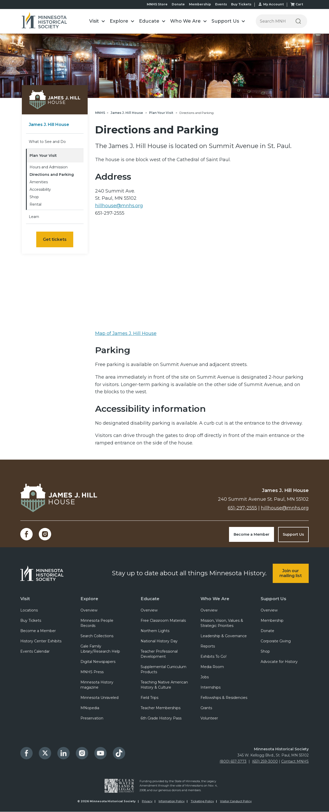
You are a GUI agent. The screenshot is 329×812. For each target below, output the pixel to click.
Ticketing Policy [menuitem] (202, 801)
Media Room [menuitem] (212, 667)
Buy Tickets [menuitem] (30, 620)
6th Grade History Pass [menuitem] (161, 718)
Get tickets (55, 239)
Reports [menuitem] (207, 646)
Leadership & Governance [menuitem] (223, 636)
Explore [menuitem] (89, 598)
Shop (34, 197)
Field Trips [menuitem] (149, 698)
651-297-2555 (242, 508)
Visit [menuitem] (25, 598)
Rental (35, 204)
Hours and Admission (49, 167)
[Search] (298, 21)
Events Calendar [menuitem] (35, 651)
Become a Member (251, 534)
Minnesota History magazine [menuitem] (96, 685)
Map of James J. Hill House (126, 333)
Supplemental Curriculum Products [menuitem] (163, 669)
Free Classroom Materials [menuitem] (163, 620)
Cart (299, 4)
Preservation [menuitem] (91, 718)
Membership (200, 4)
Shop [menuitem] (265, 651)
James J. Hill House (49, 124)
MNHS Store (157, 4)
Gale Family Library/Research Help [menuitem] (100, 649)
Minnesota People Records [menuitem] (96, 623)
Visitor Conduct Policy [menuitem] (236, 801)
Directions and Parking (52, 174)
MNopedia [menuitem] (89, 708)
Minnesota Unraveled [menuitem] (99, 698)
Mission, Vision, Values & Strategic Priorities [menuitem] (221, 623)
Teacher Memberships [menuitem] (160, 708)
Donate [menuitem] (267, 631)
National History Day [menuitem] (159, 641)
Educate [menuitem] (150, 598)
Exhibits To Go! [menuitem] (213, 656)
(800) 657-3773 (233, 761)
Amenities (39, 182)
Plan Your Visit (43, 155)
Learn (34, 216)
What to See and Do (47, 141)
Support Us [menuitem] (273, 598)
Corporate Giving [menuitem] (276, 641)
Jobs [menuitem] (204, 677)
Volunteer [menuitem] (209, 718)
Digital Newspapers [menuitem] (97, 662)
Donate (178, 4)
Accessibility (40, 189)
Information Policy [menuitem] (172, 801)
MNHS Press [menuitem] (92, 672)
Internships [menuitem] (210, 687)
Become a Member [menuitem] (38, 631)
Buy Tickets (241, 4)
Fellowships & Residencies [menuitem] (223, 698)
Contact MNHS (295, 761)
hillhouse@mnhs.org (119, 205)
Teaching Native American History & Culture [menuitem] (164, 685)
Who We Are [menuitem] (214, 598)
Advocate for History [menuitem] (279, 662)
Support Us (293, 534)
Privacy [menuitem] (147, 801)
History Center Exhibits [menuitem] (40, 641)
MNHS (100, 113)
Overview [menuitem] (88, 610)
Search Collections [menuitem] (96, 636)
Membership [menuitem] (272, 620)
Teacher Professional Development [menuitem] (159, 654)
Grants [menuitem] (206, 708)
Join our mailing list (290, 573)
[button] (97, 21)
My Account (273, 4)
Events (221, 4)
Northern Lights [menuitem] (155, 631)
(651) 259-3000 (265, 761)
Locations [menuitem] (29, 610)
